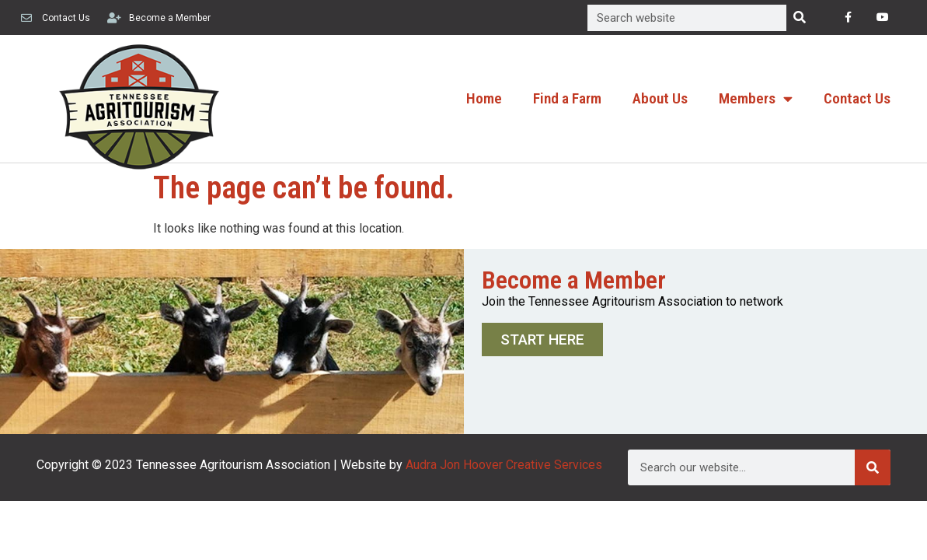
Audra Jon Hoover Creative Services (504, 464)
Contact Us (857, 98)
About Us (660, 98)
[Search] (799, 18)
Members (756, 98)
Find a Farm (567, 98)
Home (484, 98)
